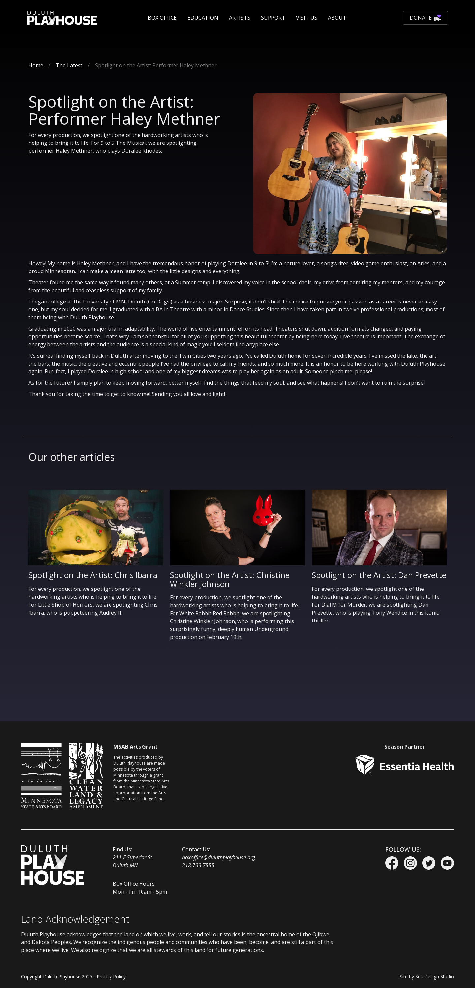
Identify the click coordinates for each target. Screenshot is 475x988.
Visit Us (306, 17)
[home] (62, 18)
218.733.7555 (198, 865)
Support (273, 17)
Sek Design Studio (434, 976)
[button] (162, 17)
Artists (239, 17)
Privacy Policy (111, 976)
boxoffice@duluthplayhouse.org (218, 857)
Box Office (162, 17)
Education (202, 17)
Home (35, 65)
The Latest (69, 65)
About (337, 17)
